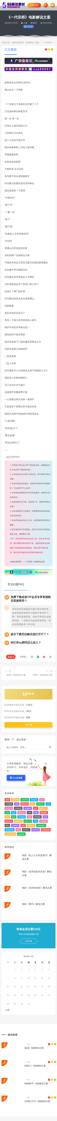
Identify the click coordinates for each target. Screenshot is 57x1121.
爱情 (37, 42)
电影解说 (29, 42)
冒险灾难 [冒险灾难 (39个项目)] (25, 804)
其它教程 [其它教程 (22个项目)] (9, 804)
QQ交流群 (16, 777)
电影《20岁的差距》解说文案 (37, 887)
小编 (26, 1044)
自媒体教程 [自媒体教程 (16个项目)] (46, 830)
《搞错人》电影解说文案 (34, 1065)
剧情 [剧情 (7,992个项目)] (32, 804)
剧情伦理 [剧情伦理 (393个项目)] (40, 804)
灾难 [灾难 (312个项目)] (35, 821)
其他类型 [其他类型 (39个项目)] (25, 800)
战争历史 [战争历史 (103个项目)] (9, 821)
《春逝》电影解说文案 (33, 1048)
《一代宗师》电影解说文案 (34, 561)
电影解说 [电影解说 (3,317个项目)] (31, 825)
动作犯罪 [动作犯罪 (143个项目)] (18, 808)
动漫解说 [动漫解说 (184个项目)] (28, 808)
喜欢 (11, 656)
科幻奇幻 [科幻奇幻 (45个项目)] (26, 830)
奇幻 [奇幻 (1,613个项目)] (29, 813)
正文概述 (11, 49)
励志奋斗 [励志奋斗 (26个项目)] (43, 808)
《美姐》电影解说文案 (15, 674)
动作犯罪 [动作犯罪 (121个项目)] (9, 808)
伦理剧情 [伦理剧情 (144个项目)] (15, 800)
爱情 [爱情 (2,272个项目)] (7, 825)
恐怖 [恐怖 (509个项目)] (7, 817)
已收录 (28, 26)
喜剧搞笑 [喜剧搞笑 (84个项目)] (22, 813)
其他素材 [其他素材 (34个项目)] (34, 800)
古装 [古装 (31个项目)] (7, 813)
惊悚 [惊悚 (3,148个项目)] (29, 817)
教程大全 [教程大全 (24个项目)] (28, 821)
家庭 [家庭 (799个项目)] (35, 813)
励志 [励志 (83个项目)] (35, 808)
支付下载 (28, 725)
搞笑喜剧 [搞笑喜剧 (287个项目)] (18, 821)
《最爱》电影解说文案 (41, 674)
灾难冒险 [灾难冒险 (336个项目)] (43, 821)
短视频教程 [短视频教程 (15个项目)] (9, 830)
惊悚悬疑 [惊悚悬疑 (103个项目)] (37, 817)
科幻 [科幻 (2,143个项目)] (18, 830)
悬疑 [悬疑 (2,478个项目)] (13, 817)
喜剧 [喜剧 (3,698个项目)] (13, 813)
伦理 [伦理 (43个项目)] (7, 800)
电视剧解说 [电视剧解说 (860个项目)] (41, 825)
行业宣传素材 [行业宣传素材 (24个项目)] (10, 834)
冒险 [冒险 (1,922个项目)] (16, 804)
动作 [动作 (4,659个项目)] (48, 804)
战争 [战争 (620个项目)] (45, 817)
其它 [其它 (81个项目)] (41, 800)
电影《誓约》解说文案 (33, 904)
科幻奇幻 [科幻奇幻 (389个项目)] (36, 830)
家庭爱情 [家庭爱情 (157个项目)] (44, 813)
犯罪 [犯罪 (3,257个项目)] (23, 825)
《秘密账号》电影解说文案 (35, 1083)
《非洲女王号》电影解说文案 (36, 1101)
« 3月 (7, 1010)
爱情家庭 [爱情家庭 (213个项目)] (15, 825)
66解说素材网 (17, 42)
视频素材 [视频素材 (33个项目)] (21, 834)
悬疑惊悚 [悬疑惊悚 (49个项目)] (22, 817)
